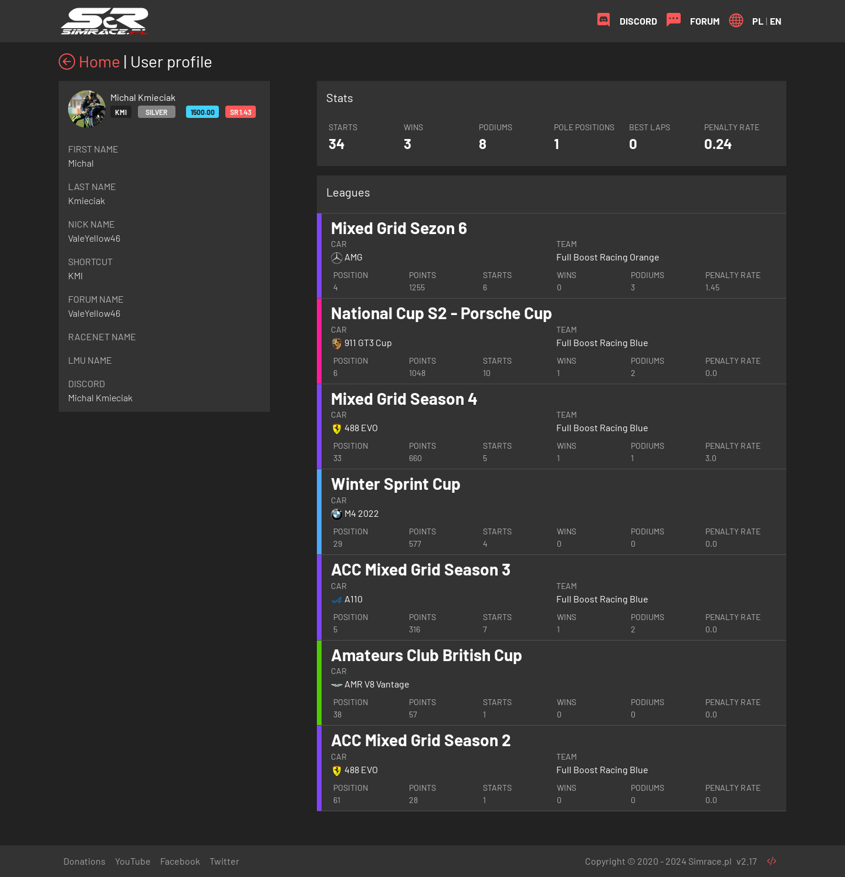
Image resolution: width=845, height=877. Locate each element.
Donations (84, 860)
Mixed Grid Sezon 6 (399, 228)
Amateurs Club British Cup (426, 655)
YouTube (133, 860)
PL (757, 20)
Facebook (180, 860)
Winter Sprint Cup (396, 483)
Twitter (224, 860)
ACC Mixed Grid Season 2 (421, 740)
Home (89, 61)
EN (776, 20)
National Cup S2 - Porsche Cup (441, 313)
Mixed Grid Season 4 (404, 398)
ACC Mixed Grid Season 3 (421, 569)
